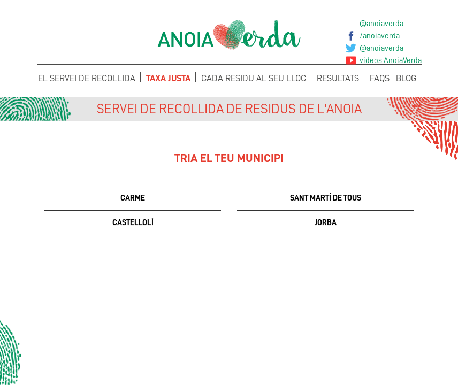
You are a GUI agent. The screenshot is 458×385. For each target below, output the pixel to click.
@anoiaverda (381, 23)
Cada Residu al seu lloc (253, 78)
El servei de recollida (86, 78)
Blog (406, 78)
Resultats (338, 78)
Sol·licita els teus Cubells (373, 350)
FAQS (380, 78)
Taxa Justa (168, 78)
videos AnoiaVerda (391, 60)
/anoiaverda (380, 36)
